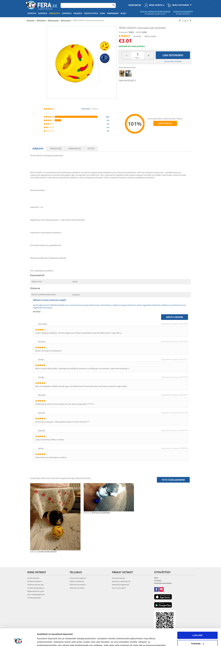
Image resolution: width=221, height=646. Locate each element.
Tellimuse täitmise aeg (35, 584)
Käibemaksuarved (118, 578)
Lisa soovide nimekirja (173, 61)
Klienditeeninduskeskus (163, 583)
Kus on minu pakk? (119, 588)
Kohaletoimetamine (34, 581)
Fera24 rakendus (33, 578)
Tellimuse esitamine (77, 581)
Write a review (150, 36)
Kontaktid (135, 5)
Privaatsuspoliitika (34, 598)
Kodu (102, 13)
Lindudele (67, 13)
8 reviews (137, 36)
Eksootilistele (91, 13)
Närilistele (54, 13)
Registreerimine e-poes (35, 591)
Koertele (32, 13)
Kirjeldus (38, 148)
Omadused (56, 148)
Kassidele (42, 13)
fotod (91, 148)
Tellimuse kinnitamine (78, 584)
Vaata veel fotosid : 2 (127, 80)
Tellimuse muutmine (77, 588)
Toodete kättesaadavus (35, 588)
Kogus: (137, 58)
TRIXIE (131, 32)
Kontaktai (157, 580)
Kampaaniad (113, 13)
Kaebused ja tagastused (120, 584)
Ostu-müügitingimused (35, 594)
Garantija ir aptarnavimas (121, 581)
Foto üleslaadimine (173, 479)
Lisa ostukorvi (173, 55)
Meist (156, 578)
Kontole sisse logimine (78, 578)
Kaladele (78, 13)
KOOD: (138, 32)
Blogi (123, 13)
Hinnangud (74, 148)
